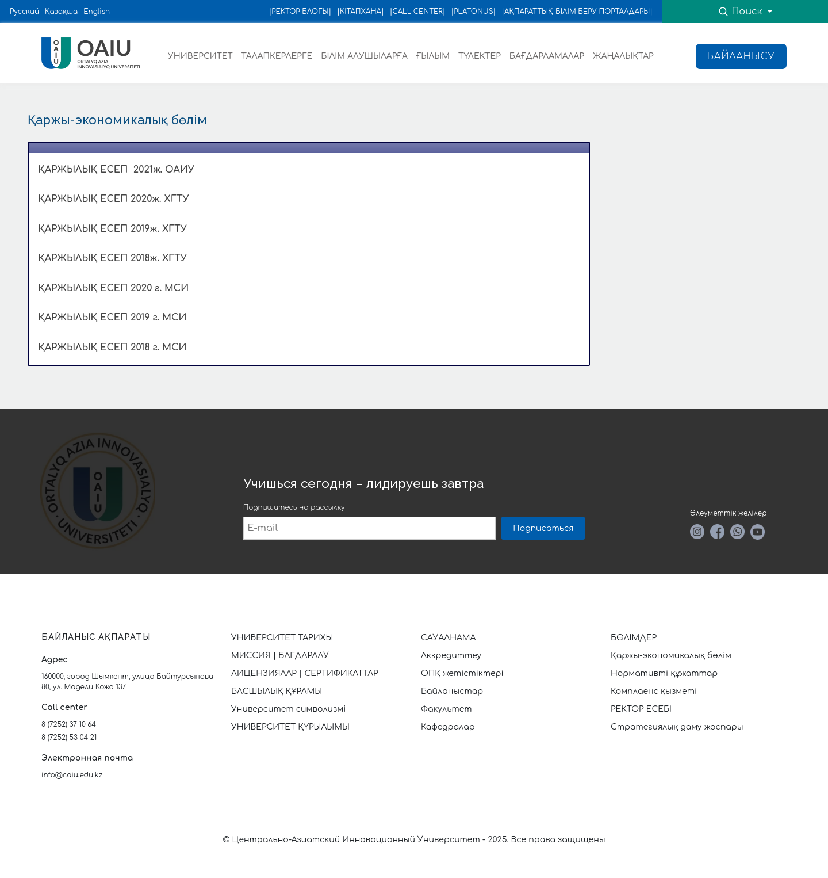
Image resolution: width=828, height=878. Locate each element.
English (96, 11)
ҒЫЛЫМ (433, 56)
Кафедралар (448, 727)
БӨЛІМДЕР (634, 637)
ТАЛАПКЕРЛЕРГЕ (276, 56)
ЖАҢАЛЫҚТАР (623, 56)
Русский (24, 11)
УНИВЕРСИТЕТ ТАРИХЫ (282, 637)
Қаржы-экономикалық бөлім (671, 655)
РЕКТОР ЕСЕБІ (641, 709)
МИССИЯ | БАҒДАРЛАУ (280, 655)
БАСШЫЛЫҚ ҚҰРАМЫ (276, 691)
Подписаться (543, 528)
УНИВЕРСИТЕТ (200, 56)
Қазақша (61, 11)
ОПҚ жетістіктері (462, 673)
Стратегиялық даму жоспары (677, 727)
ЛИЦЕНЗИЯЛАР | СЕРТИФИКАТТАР (304, 673)
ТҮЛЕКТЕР (479, 56)
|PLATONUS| (473, 11)
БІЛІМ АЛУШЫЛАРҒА (364, 56)
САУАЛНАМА (448, 637)
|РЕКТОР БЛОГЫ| (300, 11)
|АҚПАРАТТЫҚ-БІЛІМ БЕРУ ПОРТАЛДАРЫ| (577, 11)
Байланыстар (452, 691)
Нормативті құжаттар (664, 673)
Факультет (446, 709)
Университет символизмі (288, 709)
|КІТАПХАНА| (360, 11)
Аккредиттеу (451, 655)
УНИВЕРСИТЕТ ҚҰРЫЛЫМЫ (290, 727)
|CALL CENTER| (418, 11)
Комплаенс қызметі (654, 691)
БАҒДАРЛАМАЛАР (546, 56)
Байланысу (741, 56)
